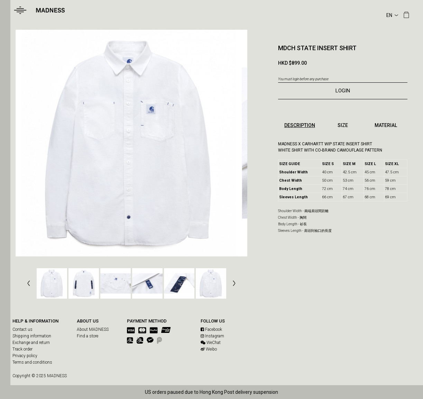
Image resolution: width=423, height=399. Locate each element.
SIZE (343, 125)
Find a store (87, 336)
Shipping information (31, 336)
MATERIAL (386, 125)
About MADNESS (93, 329)
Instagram (212, 336)
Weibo (209, 349)
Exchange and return (31, 342)
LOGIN (342, 91)
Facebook (211, 329)
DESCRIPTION (299, 125)
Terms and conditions (32, 362)
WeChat (211, 342)
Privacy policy (24, 355)
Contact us (22, 329)
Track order (22, 349)
